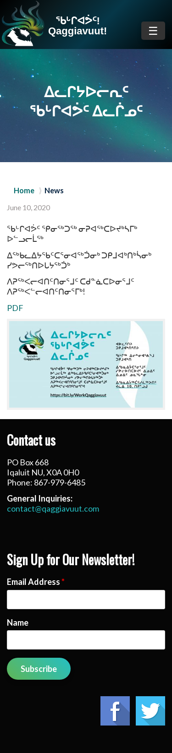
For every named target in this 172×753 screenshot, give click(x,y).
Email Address (36, 582)
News (54, 190)
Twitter (150, 711)
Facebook (115, 711)
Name (17, 622)
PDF (15, 308)
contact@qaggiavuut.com (53, 508)
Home (24, 190)
